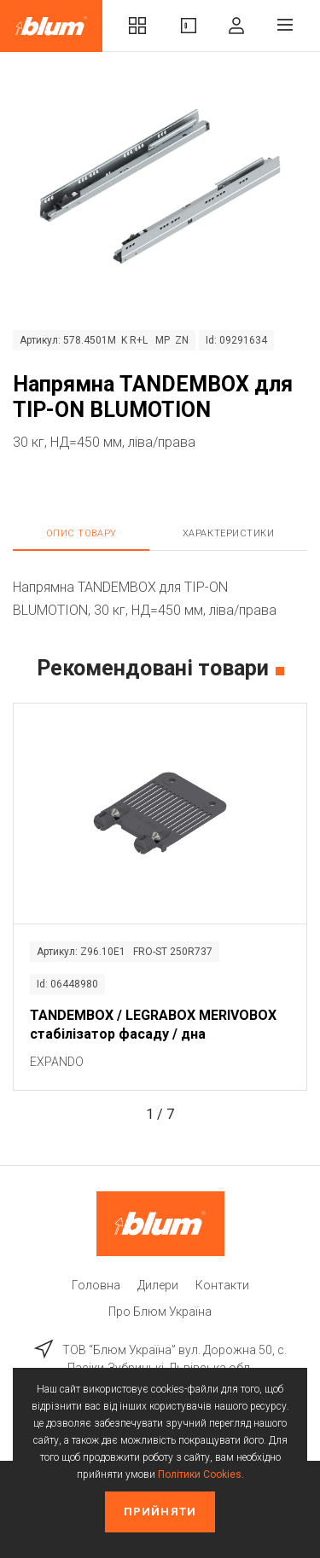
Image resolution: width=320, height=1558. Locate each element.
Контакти (222, 1285)
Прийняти (159, 1511)
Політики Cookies (199, 1474)
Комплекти (137, 25)
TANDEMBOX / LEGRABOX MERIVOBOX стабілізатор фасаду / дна (153, 1024)
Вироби (188, 25)
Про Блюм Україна (160, 1311)
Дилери (157, 1285)
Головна (96, 1285)
